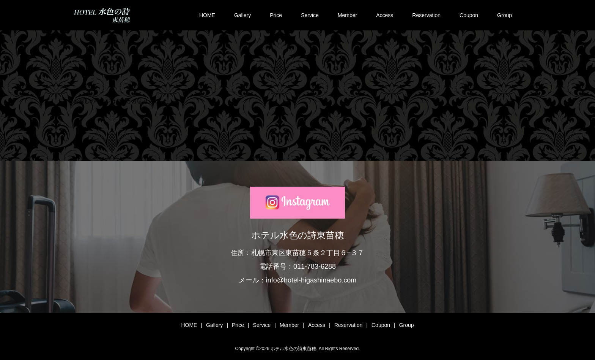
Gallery (242, 15)
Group (504, 15)
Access (384, 15)
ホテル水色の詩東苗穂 (297, 235)
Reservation (426, 15)
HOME (207, 15)
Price (276, 15)
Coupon (469, 15)
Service (310, 15)
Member (347, 15)
